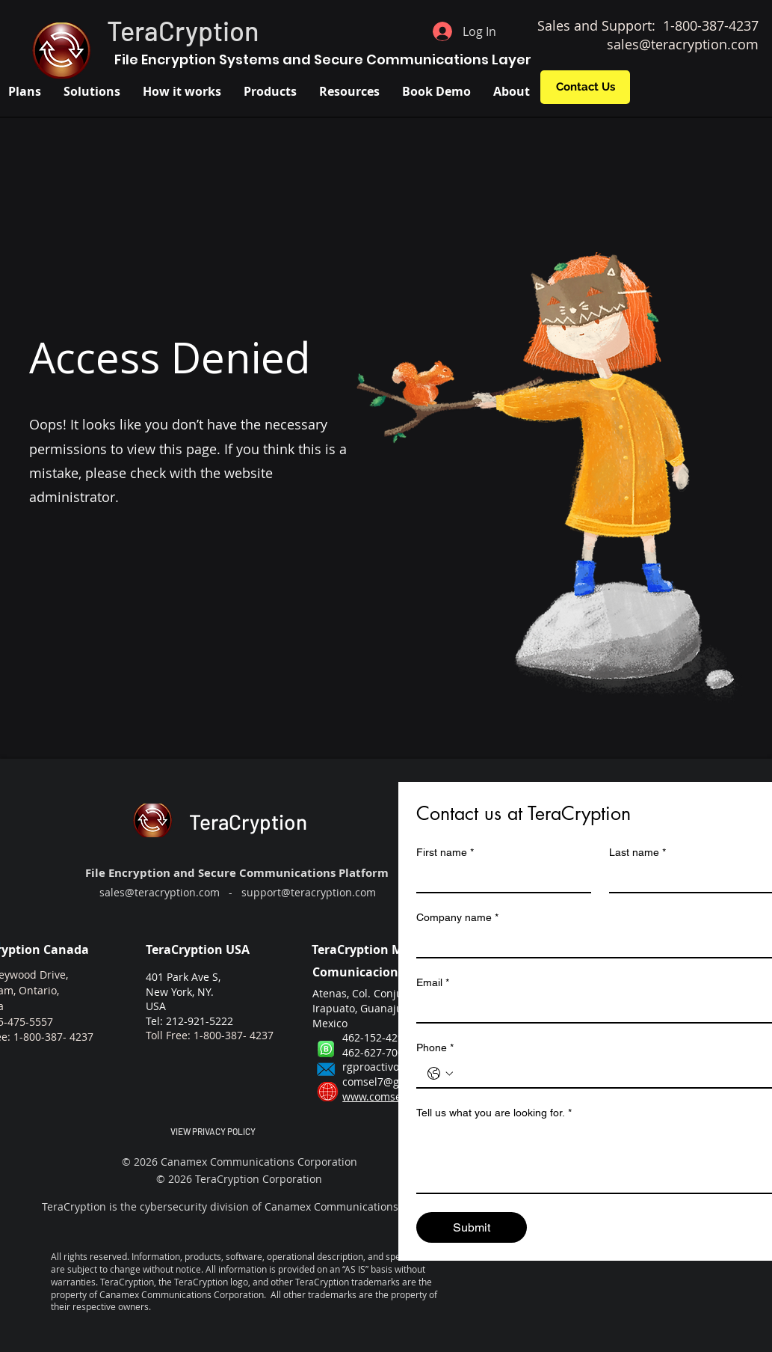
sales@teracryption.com (683, 44)
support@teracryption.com (308, 892)
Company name (457, 917)
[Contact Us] (585, 87)
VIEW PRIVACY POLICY (213, 1131)
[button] (92, 91)
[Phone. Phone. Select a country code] (440, 1074)
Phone (435, 1047)
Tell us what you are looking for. (494, 1113)
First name (445, 852)
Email (432, 982)
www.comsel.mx (382, 1096)
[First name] (499, 878)
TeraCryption (183, 30)
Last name (637, 852)
